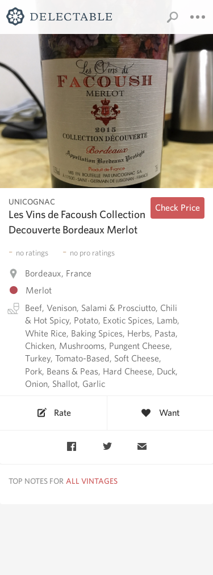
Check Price (177, 207)
